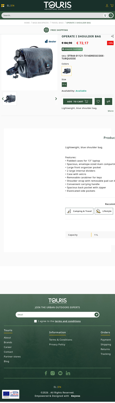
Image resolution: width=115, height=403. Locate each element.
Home (27, 23)
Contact (8, 353)
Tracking (106, 355)
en (12, 6)
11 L (64, 84)
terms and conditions (68, 322)
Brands (8, 343)
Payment (106, 341)
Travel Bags (57, 23)
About (7, 339)
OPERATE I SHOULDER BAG (78, 23)
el (8, 6)
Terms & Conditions (60, 341)
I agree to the (59, 322)
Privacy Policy (57, 345)
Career (8, 348)
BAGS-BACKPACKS (41, 23)
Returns (105, 350)
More (111, 112)
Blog (6, 362)
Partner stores (12, 358)
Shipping (106, 345)
